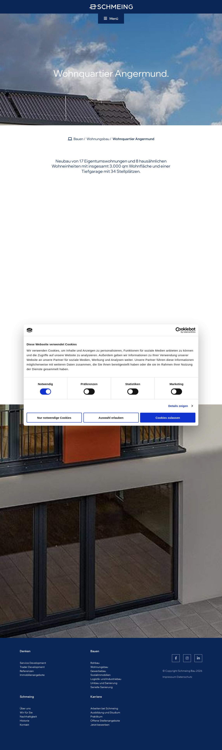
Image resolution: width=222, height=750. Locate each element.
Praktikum (96, 716)
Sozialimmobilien (100, 674)
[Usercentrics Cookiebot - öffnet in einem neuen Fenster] (178, 330)
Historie (24, 720)
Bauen (78, 139)
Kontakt (24, 724)
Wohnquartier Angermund (133, 139)
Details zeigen (178, 406)
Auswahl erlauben (111, 417)
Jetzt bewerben (99, 724)
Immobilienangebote (32, 674)
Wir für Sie (26, 712)
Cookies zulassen (168, 417)
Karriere (96, 696)
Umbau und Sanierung (103, 683)
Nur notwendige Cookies (54, 417)
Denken (25, 651)
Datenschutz (184, 676)
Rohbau (95, 662)
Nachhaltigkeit (28, 716)
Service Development (33, 662)
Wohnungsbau (98, 139)
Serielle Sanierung (101, 687)
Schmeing (27, 696)
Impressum (169, 676)
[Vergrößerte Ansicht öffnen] (48, 216)
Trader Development (32, 666)
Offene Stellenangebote (105, 720)
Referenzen (27, 671)
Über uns (25, 708)
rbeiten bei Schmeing (105, 708)
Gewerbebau (98, 671)
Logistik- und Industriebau (105, 678)
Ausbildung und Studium (105, 712)
